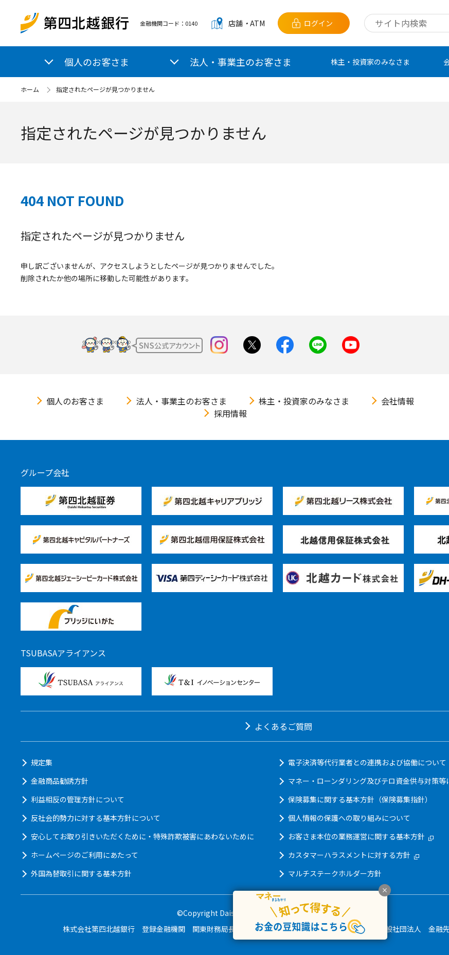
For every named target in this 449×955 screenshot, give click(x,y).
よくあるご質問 (283, 726)
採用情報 (230, 413)
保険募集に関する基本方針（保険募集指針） (360, 799)
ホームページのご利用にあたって (84, 855)
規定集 (41, 762)
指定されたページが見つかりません (105, 89)
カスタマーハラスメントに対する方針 (353, 855)
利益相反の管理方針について (77, 799)
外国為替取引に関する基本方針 (81, 873)
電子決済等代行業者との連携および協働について (367, 762)
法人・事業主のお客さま (181, 401)
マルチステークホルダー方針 (335, 873)
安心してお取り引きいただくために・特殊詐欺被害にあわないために (142, 836)
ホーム (30, 89)
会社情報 (397, 401)
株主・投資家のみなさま (370, 62)
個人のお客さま (75, 401)
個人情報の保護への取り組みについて (349, 818)
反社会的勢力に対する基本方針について (95, 818)
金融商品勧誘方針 (59, 781)
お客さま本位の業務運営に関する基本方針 (361, 836)
